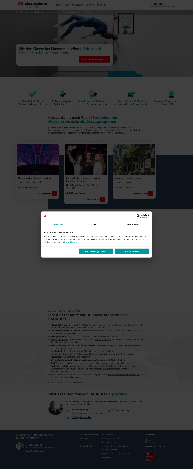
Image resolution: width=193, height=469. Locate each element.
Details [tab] (96, 224)
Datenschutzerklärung (67, 242)
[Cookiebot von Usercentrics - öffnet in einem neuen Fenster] (138, 216)
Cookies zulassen (131, 251)
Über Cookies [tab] (133, 224)
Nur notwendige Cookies (96, 251)
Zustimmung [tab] (59, 224)
